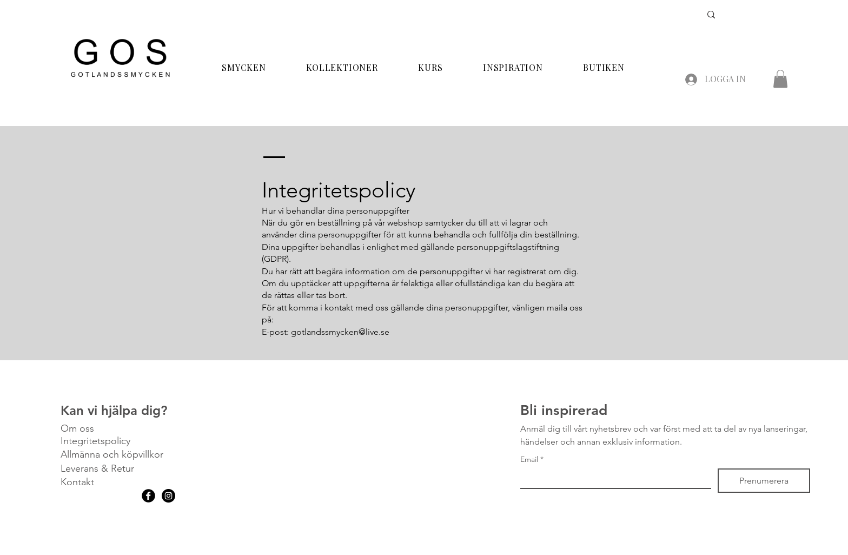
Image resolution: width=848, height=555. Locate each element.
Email (532, 459)
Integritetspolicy (95, 441)
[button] (780, 79)
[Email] (612, 478)
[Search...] (648, 15)
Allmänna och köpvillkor (112, 454)
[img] (120, 78)
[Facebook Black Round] (148, 496)
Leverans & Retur (97, 468)
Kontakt (77, 482)
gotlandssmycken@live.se (340, 332)
